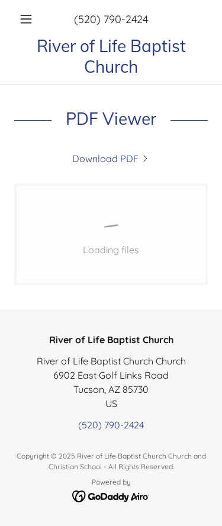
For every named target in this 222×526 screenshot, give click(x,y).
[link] (111, 56)
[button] (28, 19)
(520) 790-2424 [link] (111, 19)
